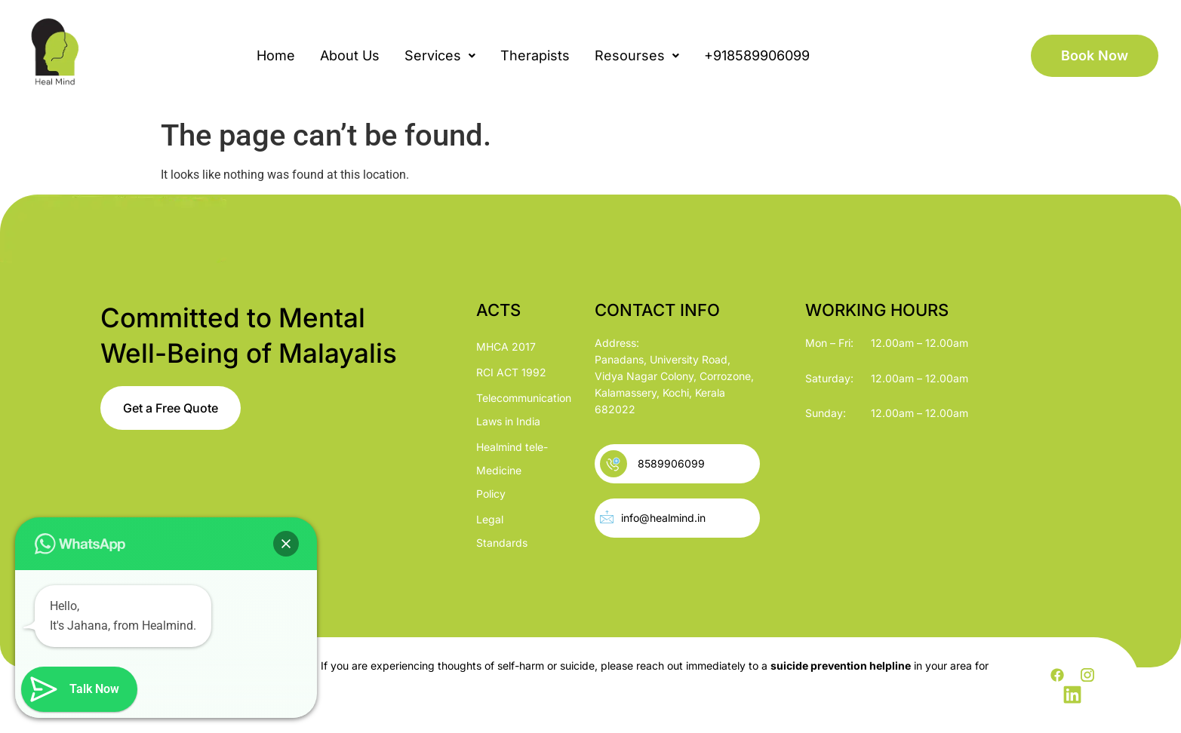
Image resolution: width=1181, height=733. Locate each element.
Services (439, 55)
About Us (350, 55)
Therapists (535, 55)
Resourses (637, 55)
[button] (440, 55)
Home (276, 55)
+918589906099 (757, 55)
